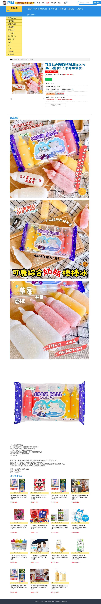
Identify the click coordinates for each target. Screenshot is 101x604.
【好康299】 (84, 9)
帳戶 (43, 3)
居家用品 (11, 51)
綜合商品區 (45, 9)
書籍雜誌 (11, 20)
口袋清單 (53, 3)
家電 (9, 47)
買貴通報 (60, 93)
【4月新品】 (66, 9)
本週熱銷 (29, 9)
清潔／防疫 (12, 23)
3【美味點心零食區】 (27, 59)
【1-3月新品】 (55, 9)
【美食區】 (75, 9)
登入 (34, 3)
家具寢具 (11, 54)
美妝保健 (11, 32)
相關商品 (51, 93)
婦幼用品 (11, 26)
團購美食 (11, 38)
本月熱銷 (37, 9)
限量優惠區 (15, 59)
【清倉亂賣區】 (32, 14)
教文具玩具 (12, 17)
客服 (59, 3)
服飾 (9, 41)
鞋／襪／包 (12, 35)
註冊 (38, 3)
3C (9, 44)
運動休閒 (11, 29)
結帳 (47, 3)
